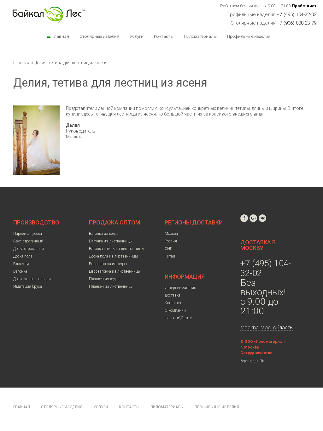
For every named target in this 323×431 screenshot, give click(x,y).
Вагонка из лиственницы (110, 241)
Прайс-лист (304, 5)
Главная (60, 36)
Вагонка (20, 271)
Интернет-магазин (180, 288)
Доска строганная (28, 249)
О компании (175, 310)
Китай (170, 256)
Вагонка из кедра (104, 233)
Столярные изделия (99, 36)
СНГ (168, 249)
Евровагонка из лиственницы (115, 271)
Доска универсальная (32, 279)
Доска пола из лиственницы (113, 256)
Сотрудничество (256, 353)
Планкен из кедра (104, 279)
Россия (171, 241)
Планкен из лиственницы (111, 286)
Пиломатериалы (200, 36)
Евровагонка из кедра (108, 264)
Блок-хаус (21, 264)
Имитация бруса (27, 286)
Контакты (163, 36)
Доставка (172, 295)
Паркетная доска (27, 233)
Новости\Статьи (178, 318)
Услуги (137, 36)
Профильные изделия (249, 36)
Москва (171, 233)
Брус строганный (28, 241)
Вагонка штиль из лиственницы (116, 249)
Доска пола (22, 256)
